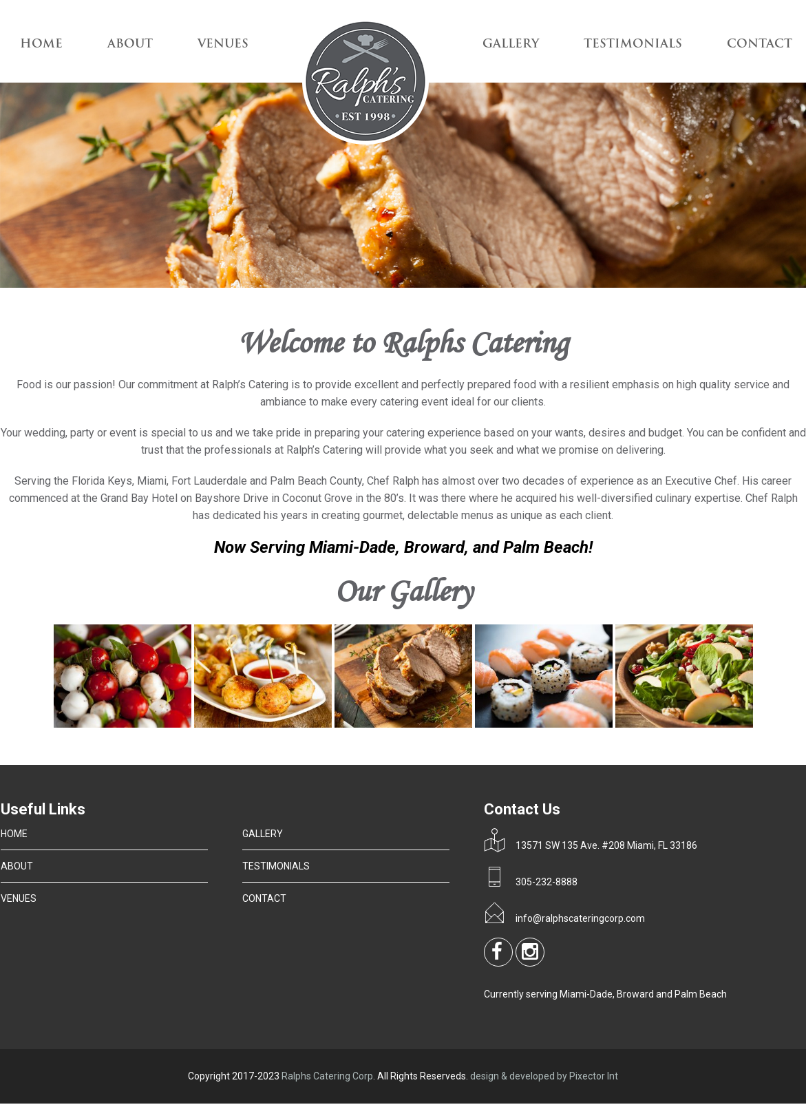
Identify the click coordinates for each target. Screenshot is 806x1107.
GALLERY (510, 44)
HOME (14, 833)
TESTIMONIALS (633, 44)
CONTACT (759, 44)
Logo (365, 83)
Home (41, 44)
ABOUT (130, 44)
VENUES (223, 44)
